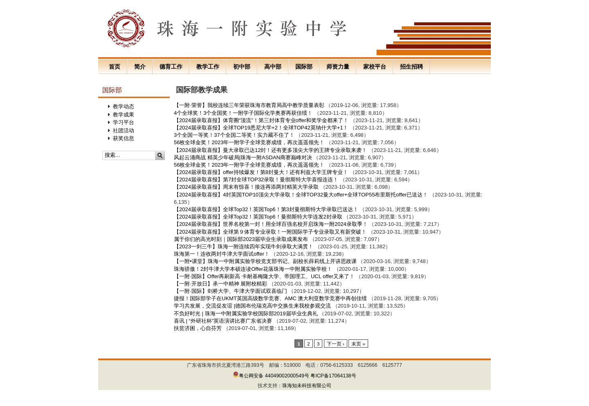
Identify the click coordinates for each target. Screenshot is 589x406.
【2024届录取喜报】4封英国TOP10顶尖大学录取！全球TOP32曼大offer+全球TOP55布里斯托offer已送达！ (301, 195)
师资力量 (337, 66)
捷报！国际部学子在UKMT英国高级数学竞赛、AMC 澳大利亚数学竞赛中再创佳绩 (270, 298)
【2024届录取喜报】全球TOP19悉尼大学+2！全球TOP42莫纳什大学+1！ (261, 128)
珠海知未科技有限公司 (306, 385)
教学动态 (123, 106)
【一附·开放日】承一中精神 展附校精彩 (220, 284)
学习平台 (123, 122)
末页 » (358, 343)
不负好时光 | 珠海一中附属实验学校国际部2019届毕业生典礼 (246, 313)
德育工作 (171, 66)
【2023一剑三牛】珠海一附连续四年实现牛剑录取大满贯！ (243, 246)
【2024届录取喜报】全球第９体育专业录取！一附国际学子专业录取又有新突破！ (270, 232)
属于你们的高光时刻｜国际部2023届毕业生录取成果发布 (241, 239)
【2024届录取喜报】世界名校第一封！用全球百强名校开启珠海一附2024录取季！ (271, 224)
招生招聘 (411, 66)
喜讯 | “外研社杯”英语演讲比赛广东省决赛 (224, 321)
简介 (140, 66)
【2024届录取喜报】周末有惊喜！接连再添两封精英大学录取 (246, 187)
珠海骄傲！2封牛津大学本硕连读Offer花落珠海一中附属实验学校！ (253, 269)
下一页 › (335, 343)
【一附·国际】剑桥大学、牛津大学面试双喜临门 (230, 291)
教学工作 (207, 66)
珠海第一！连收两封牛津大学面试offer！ (222, 254)
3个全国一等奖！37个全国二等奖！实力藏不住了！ (234, 135)
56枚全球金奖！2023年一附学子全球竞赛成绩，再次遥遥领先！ (249, 142)
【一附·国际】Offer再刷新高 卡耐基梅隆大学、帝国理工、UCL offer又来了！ (264, 276)
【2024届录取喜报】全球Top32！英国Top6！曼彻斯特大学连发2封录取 (258, 217)
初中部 (241, 66)
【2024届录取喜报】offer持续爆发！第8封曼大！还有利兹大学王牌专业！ (261, 172)
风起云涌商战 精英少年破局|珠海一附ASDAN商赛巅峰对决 (243, 157)
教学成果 (123, 115)
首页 (114, 66)
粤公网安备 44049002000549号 (271, 376)
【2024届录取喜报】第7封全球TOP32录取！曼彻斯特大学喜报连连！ (256, 179)
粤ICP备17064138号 (333, 376)
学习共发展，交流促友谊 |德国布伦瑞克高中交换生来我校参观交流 (252, 306)
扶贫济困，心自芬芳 (198, 328)
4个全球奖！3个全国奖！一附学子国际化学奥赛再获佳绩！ (243, 113)
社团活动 (123, 130)
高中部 (272, 66)
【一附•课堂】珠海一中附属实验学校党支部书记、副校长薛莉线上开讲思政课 (265, 261)
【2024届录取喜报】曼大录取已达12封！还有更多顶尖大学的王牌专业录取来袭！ (270, 150)
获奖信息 (123, 138)
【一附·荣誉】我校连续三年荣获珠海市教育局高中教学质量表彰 (249, 105)
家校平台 (374, 66)
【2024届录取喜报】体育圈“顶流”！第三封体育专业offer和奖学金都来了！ (261, 120)
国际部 (303, 66)
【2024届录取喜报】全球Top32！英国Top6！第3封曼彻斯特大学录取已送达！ (266, 209)
